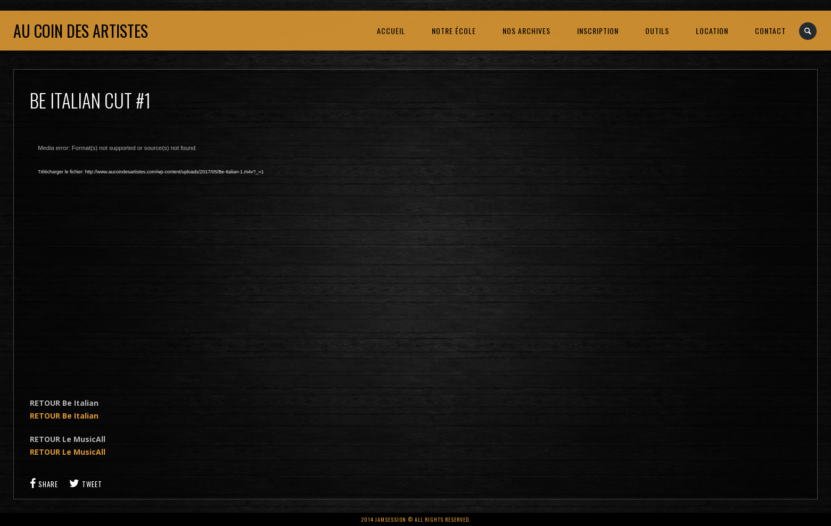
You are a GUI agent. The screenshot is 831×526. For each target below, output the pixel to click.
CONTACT (770, 30)
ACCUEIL (391, 30)
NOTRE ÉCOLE (454, 30)
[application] (200, 258)
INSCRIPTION (598, 30)
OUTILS (657, 30)
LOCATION (712, 30)
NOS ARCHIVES (526, 30)
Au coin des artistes (80, 31)
